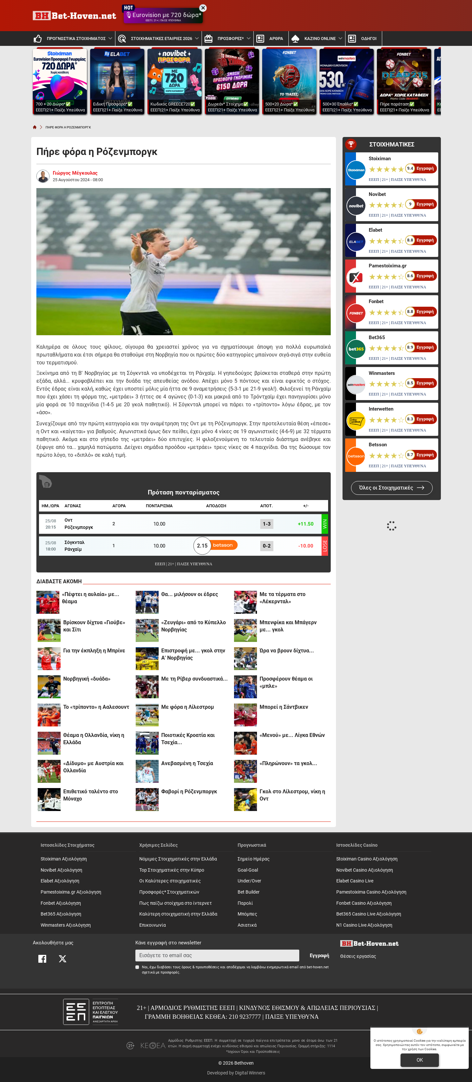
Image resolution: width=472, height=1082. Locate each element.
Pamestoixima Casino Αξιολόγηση (371, 892)
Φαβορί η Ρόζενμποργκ (189, 791)
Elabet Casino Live (354, 881)
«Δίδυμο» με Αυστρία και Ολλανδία (93, 767)
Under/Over (249, 881)
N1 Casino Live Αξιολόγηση (364, 925)
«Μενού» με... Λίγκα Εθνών (292, 735)
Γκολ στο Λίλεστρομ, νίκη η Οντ (292, 795)
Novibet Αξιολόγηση (61, 870)
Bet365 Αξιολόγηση (61, 914)
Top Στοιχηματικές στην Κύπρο (171, 870)
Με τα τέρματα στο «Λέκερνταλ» (282, 598)
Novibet (377, 194)
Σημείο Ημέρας (254, 859)
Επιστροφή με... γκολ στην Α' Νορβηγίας (193, 654)
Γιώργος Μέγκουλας (75, 173)
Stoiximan (380, 159)
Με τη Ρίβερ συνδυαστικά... (194, 679)
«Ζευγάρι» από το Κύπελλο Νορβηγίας (193, 626)
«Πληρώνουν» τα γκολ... (288, 763)
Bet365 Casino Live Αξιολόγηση (368, 914)
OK (420, 1060)
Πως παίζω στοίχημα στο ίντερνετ (175, 903)
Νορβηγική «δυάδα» (86, 679)
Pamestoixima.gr (387, 266)
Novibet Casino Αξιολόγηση (364, 870)
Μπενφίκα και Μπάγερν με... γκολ (288, 626)
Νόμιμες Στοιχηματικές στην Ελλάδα (178, 859)
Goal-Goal (248, 870)
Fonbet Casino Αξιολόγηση (364, 903)
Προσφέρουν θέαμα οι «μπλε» (286, 682)
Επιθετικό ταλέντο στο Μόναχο (90, 795)
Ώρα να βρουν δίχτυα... (287, 650)
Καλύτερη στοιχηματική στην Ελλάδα (178, 914)
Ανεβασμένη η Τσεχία (187, 763)
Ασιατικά (247, 925)
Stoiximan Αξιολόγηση (64, 859)
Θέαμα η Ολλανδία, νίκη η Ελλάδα (93, 738)
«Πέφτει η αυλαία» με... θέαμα (90, 598)
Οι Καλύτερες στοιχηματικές (170, 881)
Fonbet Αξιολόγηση (61, 903)
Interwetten (381, 409)
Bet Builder (249, 892)
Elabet (375, 230)
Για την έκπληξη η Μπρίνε (94, 650)
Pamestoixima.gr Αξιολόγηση (71, 892)
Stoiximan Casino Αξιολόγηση (367, 859)
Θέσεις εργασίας (358, 956)
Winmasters (382, 373)
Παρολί (245, 903)
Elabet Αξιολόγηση (60, 881)
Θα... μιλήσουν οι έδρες (189, 594)
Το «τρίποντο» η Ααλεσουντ (96, 707)
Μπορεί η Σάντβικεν (284, 707)
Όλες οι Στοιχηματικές (391, 488)
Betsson (378, 445)
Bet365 (377, 337)
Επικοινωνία (152, 925)
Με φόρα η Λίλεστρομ (187, 707)
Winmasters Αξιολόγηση (66, 925)
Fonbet (376, 301)
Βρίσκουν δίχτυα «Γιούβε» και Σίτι (94, 626)
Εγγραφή (319, 955)
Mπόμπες (247, 914)
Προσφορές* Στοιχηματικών (169, 892)
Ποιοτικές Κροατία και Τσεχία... (188, 738)
